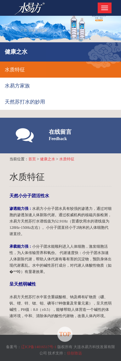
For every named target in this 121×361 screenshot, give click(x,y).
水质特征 (15, 69)
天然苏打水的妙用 (25, 101)
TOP (65, 333)
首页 (32, 159)
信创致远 (74, 352)
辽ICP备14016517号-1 (39, 346)
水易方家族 (17, 85)
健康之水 (47, 159)
